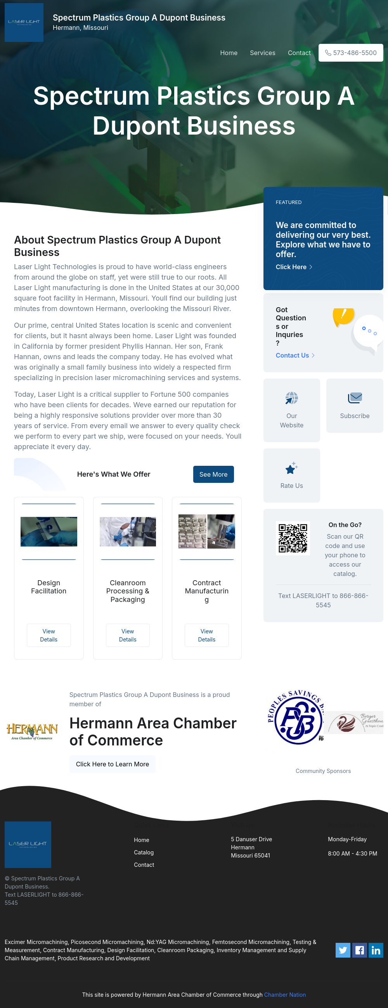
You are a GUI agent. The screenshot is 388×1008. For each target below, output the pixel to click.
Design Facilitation (48, 587)
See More (213, 474)
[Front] (26, 22)
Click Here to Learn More (112, 764)
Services (262, 53)
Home (228, 53)
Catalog (144, 852)
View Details (48, 635)
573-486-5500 (351, 53)
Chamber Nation (285, 994)
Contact (299, 53)
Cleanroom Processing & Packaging (127, 591)
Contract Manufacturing (207, 591)
